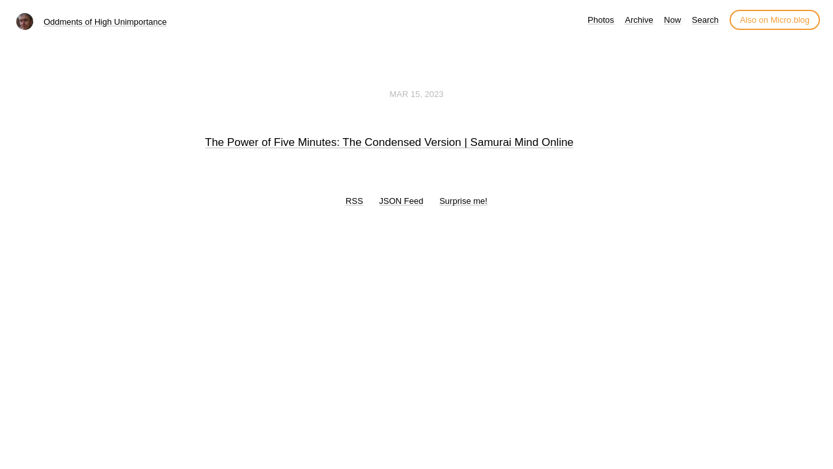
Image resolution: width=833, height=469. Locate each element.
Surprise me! (463, 201)
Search (705, 20)
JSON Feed (401, 201)
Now (672, 20)
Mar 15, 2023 (416, 94)
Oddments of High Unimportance (105, 22)
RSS (354, 201)
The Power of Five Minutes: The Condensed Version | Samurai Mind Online (389, 142)
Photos (601, 20)
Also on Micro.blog (775, 20)
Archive (639, 20)
